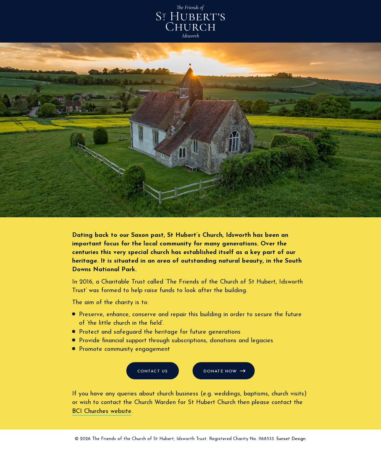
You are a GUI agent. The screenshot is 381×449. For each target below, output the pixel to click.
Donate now (220, 371)
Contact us (152, 371)
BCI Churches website (101, 411)
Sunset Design (290, 439)
